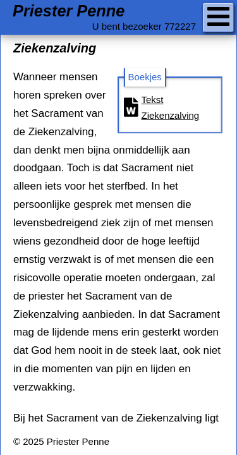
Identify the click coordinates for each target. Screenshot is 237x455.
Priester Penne (69, 11)
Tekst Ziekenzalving (162, 107)
